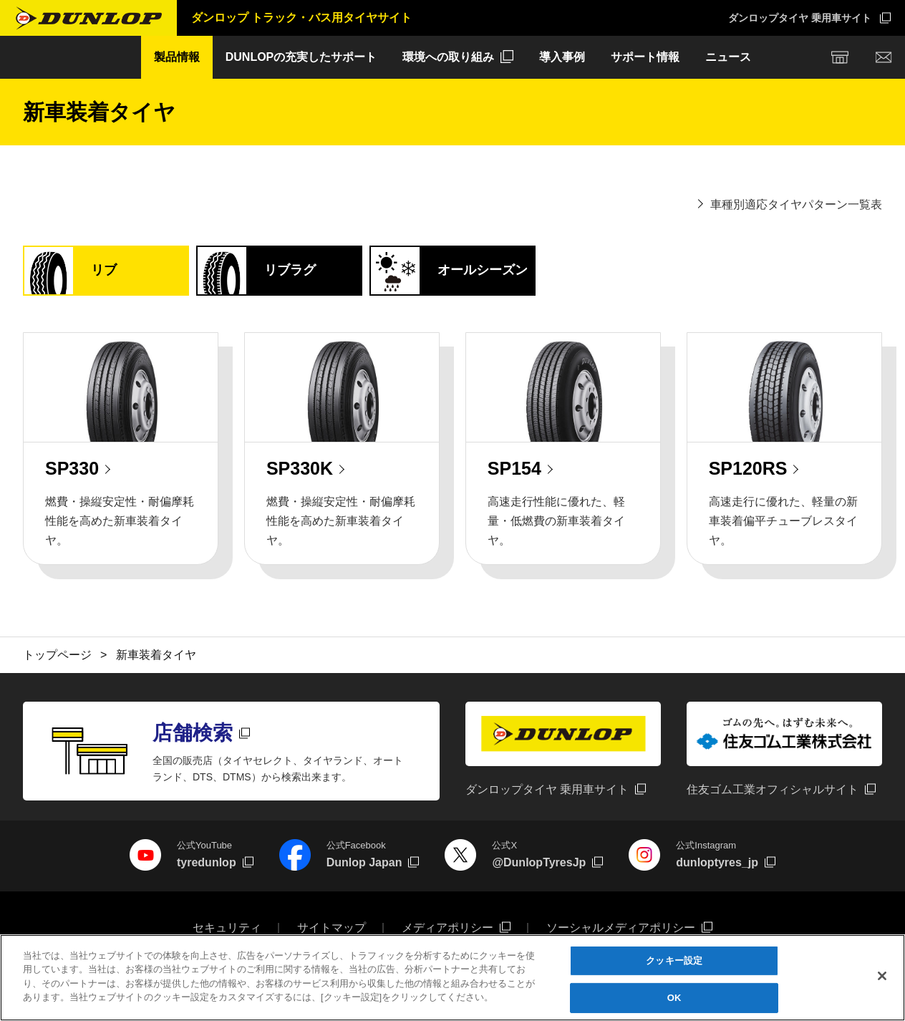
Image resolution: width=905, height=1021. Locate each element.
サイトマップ (331, 927)
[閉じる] (882, 976)
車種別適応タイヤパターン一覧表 (796, 204)
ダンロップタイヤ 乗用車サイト (799, 18)
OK (674, 998)
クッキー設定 (674, 961)
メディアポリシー (447, 927)
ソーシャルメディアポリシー (620, 927)
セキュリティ (227, 927)
